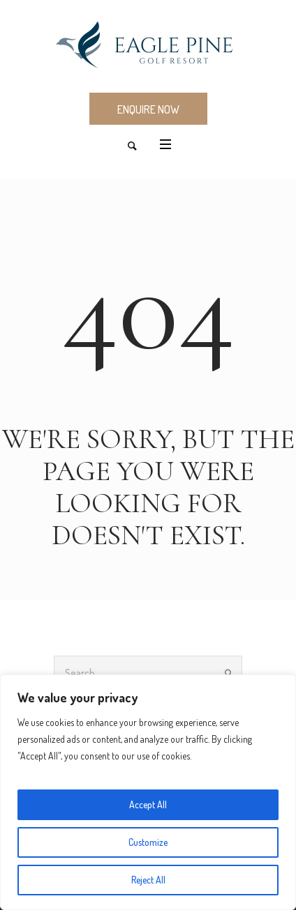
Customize (148, 842)
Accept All (148, 804)
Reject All (148, 880)
